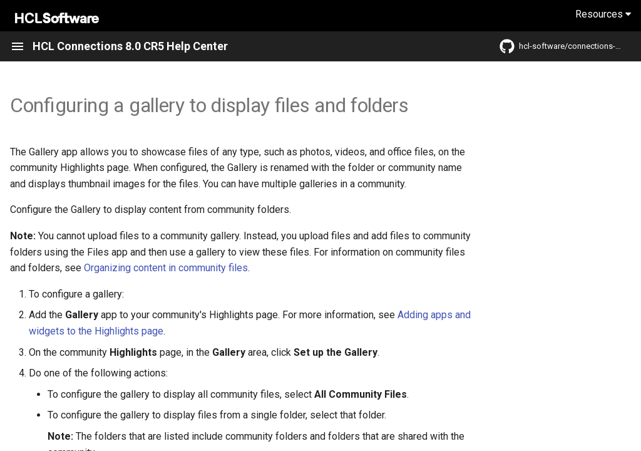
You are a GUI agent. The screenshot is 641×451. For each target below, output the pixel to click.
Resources (603, 14)
